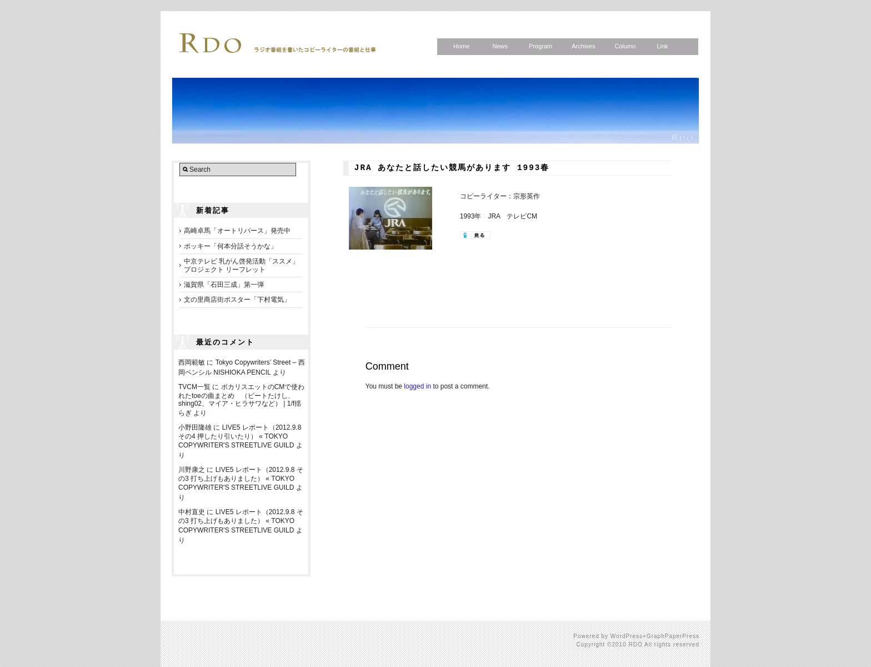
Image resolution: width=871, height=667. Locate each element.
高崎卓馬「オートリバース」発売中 (237, 231)
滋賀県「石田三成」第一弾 (224, 284)
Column (624, 46)
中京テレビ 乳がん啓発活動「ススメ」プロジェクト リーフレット (241, 265)
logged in (417, 386)
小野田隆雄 (195, 427)
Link (662, 46)
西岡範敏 (191, 362)
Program (540, 46)
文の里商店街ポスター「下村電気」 (237, 299)
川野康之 (191, 470)
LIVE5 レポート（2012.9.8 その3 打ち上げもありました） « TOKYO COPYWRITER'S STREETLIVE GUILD (240, 478)
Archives (583, 46)
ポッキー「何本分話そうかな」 (230, 246)
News (499, 46)
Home (461, 46)
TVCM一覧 (194, 387)
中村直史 (191, 512)
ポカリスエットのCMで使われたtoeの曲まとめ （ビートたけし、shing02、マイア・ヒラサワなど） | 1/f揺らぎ (241, 400)
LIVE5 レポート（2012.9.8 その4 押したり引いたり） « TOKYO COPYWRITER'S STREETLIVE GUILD (239, 436)
